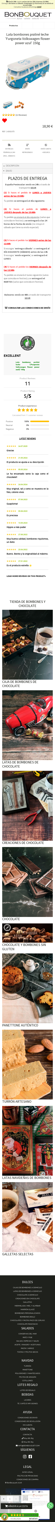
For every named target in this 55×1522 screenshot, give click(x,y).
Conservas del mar (27, 1334)
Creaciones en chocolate (28, 1299)
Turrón (27, 1366)
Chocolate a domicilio (27, 1295)
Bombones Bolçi (27, 1317)
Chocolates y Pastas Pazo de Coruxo (27, 1320)
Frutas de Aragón (27, 1377)
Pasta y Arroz (27, 1348)
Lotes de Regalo (27, 1390)
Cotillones (27, 1381)
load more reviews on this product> (26, 576)
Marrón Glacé (27, 1309)
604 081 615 (27, 1438)
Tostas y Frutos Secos (27, 1352)
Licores (27, 1400)
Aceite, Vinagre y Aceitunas (27, 1345)
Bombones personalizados (27, 1313)
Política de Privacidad (27, 1476)
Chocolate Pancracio (27, 1324)
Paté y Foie (27, 1337)
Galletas (27, 1302)
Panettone (28, 1370)
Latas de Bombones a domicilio (27, 1291)
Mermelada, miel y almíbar (27, 1306)
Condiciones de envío (27, 1418)
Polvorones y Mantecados (27, 1373)
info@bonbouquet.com (27, 1446)
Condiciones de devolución (27, 1421)
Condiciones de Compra (27, 1479)
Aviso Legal (27, 1472)
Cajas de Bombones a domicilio (27, 1288)
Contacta (27, 1435)
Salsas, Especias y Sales (27, 1341)
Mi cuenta (27, 1425)
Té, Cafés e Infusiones (27, 1403)
